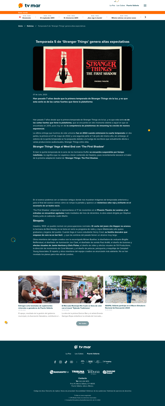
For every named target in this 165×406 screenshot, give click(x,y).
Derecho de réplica (53, 391)
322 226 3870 (84, 381)
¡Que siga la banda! (95, 18)
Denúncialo (26, 18)
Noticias (30, 26)
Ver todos (82, 323)
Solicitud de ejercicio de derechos (119, 391)
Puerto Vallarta (93, 353)
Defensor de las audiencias (96, 391)
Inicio (20, 26)
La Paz (68, 353)
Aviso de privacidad (68, 391)
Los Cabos (79, 353)
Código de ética (39, 391)
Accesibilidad (80, 391)
